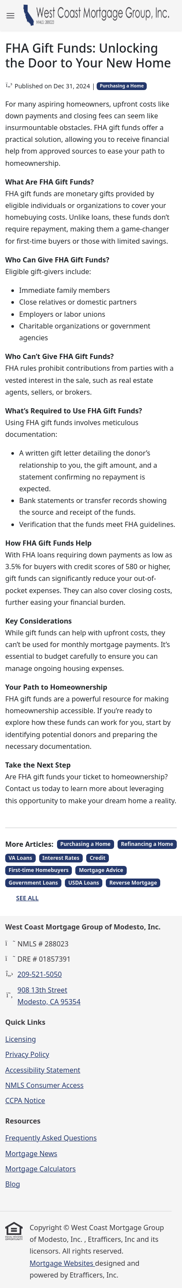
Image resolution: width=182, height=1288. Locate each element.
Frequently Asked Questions (51, 1138)
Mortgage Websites (62, 1263)
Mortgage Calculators (40, 1169)
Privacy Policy (27, 1054)
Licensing (20, 1039)
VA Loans (20, 858)
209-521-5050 (39, 974)
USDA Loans (83, 882)
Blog (12, 1184)
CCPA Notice (25, 1100)
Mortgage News (31, 1153)
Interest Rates (60, 858)
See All (27, 898)
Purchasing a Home (122, 86)
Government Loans (33, 882)
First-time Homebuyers (39, 870)
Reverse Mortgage (133, 882)
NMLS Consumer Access (44, 1085)
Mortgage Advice (101, 870)
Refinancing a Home (147, 844)
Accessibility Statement (42, 1070)
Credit (97, 858)
